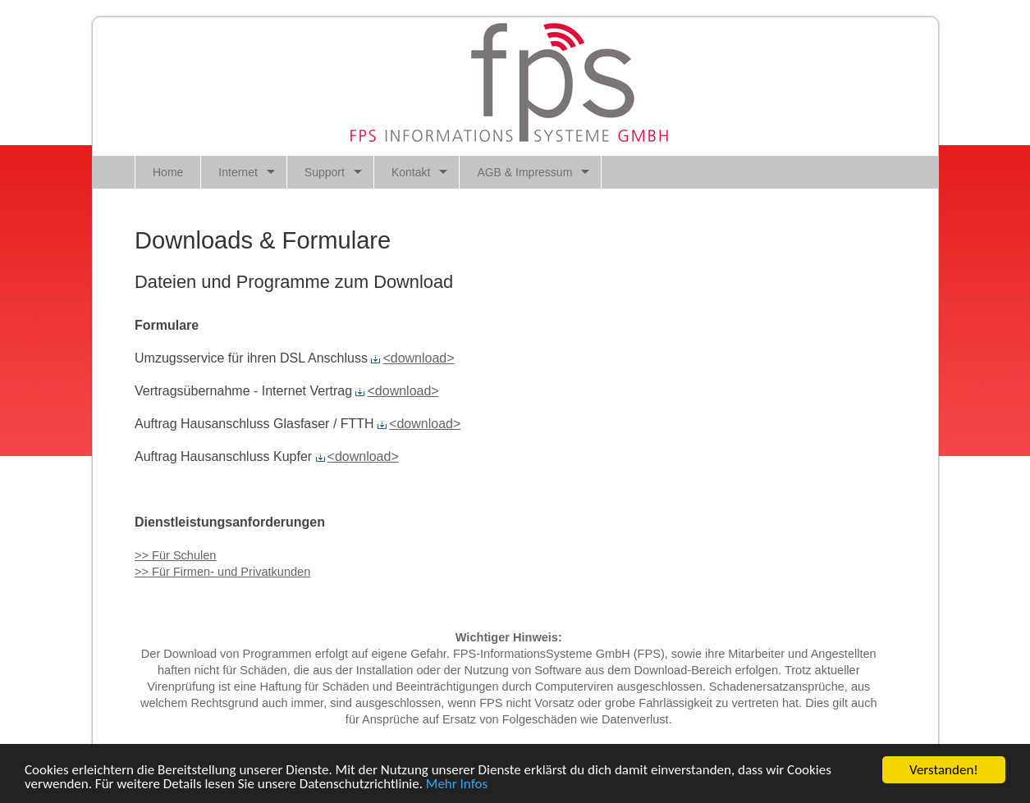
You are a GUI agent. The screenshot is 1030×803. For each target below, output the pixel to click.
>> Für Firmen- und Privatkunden (222, 571)
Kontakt (410, 172)
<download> (412, 358)
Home (168, 172)
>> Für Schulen (175, 555)
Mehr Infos (457, 784)
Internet (237, 172)
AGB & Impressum (524, 172)
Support (324, 172)
